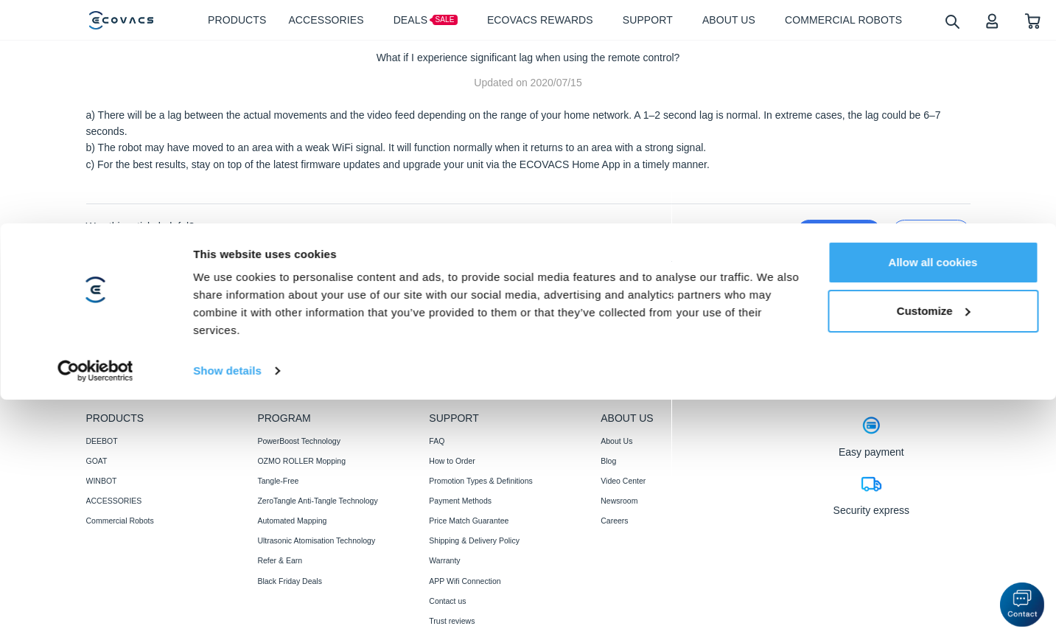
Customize (934, 330)
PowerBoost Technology (298, 440)
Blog (608, 460)
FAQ (436, 440)
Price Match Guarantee (468, 520)
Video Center (623, 480)
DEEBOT (102, 440)
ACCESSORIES (114, 500)
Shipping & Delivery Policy (474, 540)
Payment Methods (460, 500)
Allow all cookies (933, 282)
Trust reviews (452, 620)
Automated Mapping (291, 520)
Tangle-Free (277, 480)
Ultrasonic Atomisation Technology (316, 540)
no (931, 232)
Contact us (447, 600)
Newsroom (619, 500)
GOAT (97, 460)
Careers (614, 520)
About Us (616, 440)
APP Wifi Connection (464, 581)
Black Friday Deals (289, 581)
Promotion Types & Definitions (480, 480)
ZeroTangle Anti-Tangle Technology (317, 500)
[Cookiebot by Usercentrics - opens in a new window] (95, 391)
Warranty (444, 560)
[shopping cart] (1033, 20)
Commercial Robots (120, 520)
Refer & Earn (279, 560)
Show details (227, 390)
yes (838, 232)
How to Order (452, 460)
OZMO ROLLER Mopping (301, 460)
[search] (951, 21)
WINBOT (101, 480)
